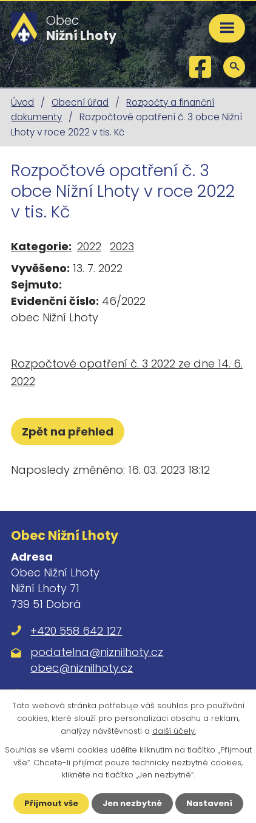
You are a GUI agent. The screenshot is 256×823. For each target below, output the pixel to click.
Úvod (22, 102)
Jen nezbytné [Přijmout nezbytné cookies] (132, 803)
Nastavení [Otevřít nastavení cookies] (209, 803)
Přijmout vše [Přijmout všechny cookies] (51, 803)
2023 (122, 246)
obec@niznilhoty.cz (81, 667)
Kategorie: (41, 246)
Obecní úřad (80, 102)
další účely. (174, 731)
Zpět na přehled (67, 431)
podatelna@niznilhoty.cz (96, 652)
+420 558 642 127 (76, 630)
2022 (89, 246)
